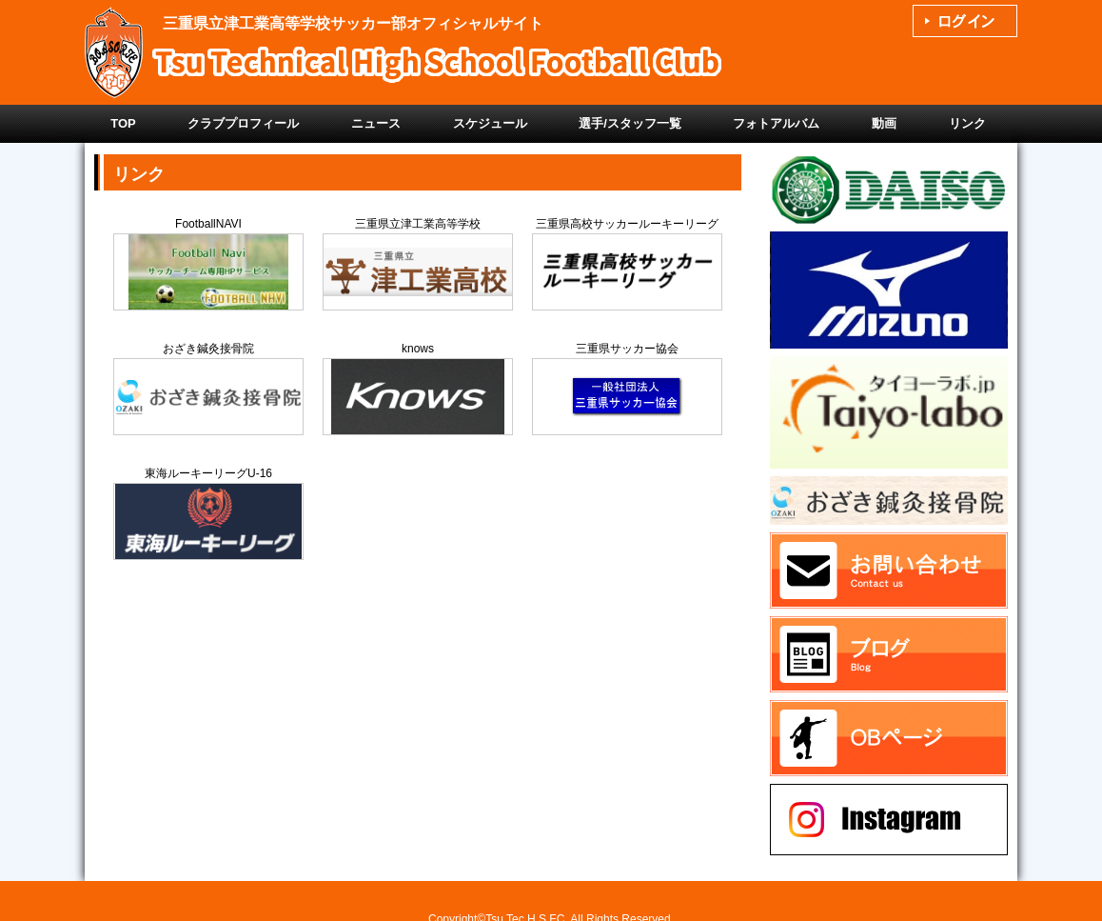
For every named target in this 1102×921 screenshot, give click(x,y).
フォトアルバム (776, 123)
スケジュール (490, 123)
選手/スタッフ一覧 (630, 123)
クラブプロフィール (243, 123)
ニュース (376, 123)
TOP (123, 123)
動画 (884, 123)
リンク (967, 123)
